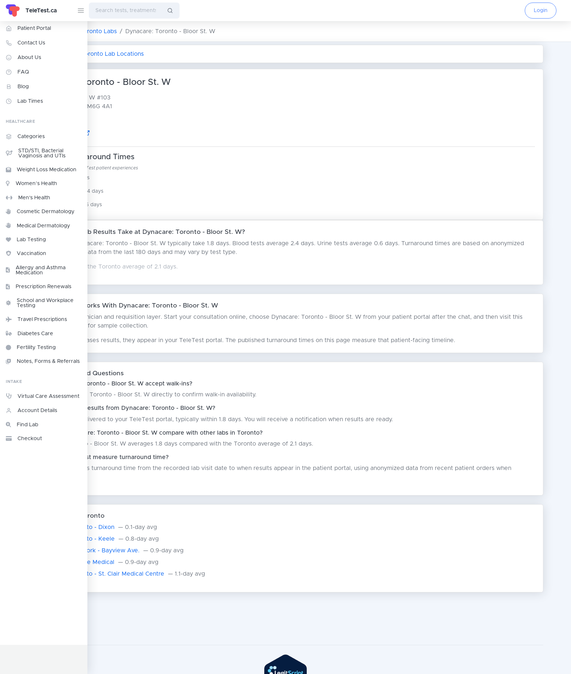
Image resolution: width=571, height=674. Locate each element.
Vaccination (26, 253)
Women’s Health (31, 183)
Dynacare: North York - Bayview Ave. (152, 550)
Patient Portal (28, 28)
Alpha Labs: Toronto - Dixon (139, 527)
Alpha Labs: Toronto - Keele (139, 539)
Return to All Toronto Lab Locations (154, 54)
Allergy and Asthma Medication (36, 270)
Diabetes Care (29, 333)
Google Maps (134, 133)
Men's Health (28, 197)
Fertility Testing (31, 347)
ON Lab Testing (113, 31)
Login (540, 10)
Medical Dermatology (38, 225)
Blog (17, 87)
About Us (23, 57)
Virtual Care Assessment (42, 396)
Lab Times (24, 101)
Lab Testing (26, 239)
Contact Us (25, 43)
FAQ (17, 72)
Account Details (31, 411)
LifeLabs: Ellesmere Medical (139, 562)
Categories (25, 137)
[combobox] (125, 11)
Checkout (24, 438)
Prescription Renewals (38, 286)
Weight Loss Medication (41, 169)
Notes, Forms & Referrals (43, 361)
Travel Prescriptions (36, 319)
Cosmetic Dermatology (40, 211)
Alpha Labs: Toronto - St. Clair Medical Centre (164, 574)
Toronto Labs (162, 31)
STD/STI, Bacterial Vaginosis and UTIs (36, 153)
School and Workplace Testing (40, 303)
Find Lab (22, 424)
